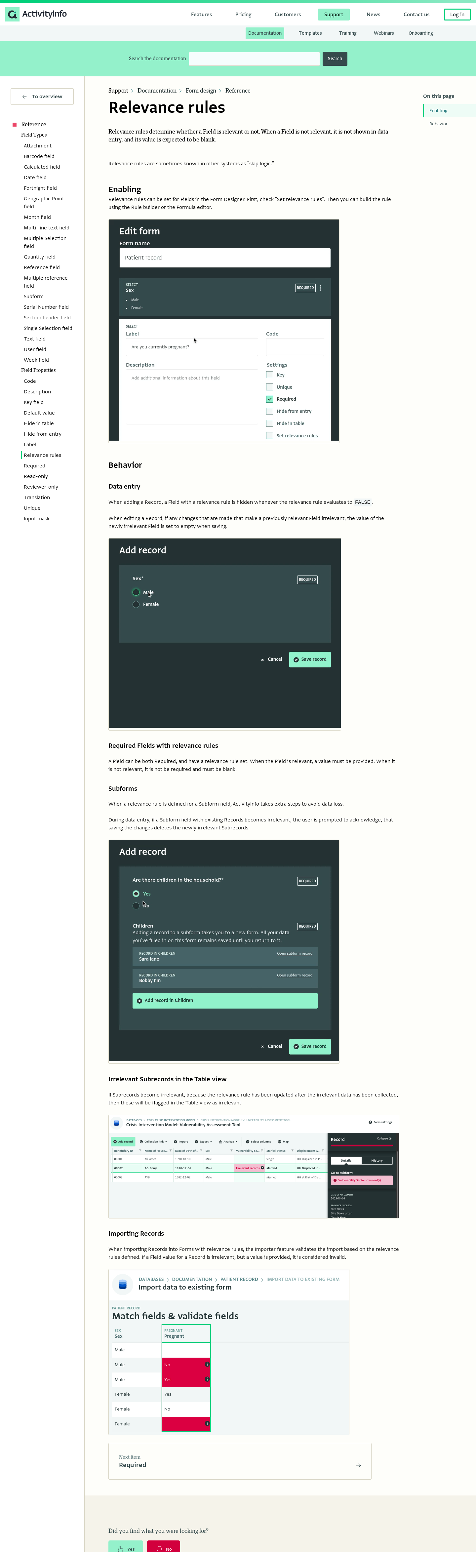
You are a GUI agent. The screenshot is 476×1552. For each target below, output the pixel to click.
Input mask (37, 518)
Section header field (47, 317)
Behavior (438, 124)
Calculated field (42, 167)
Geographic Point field (44, 202)
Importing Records (137, 1237)
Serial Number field (46, 307)
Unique (32, 508)
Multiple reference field (46, 282)
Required (34, 465)
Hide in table (39, 423)
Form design (201, 91)
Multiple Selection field (45, 242)
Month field (37, 217)
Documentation (157, 91)
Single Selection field (48, 328)
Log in (457, 14)
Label (30, 444)
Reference (28, 125)
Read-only (36, 476)
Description (37, 391)
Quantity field (40, 257)
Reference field (42, 267)
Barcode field (39, 156)
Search (335, 59)
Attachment (38, 145)
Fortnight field (40, 188)
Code (30, 381)
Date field (35, 177)
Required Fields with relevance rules (165, 747)
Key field (34, 402)
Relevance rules (42, 455)
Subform (34, 296)
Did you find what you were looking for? (158, 1536)
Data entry (125, 487)
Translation (37, 497)
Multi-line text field (46, 227)
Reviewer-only (41, 487)
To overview (42, 96)
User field (35, 349)
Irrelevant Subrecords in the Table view (169, 1082)
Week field (36, 360)
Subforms (123, 790)
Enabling (438, 110)
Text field (35, 339)
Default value (39, 413)
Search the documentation (157, 58)
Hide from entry (42, 434)
